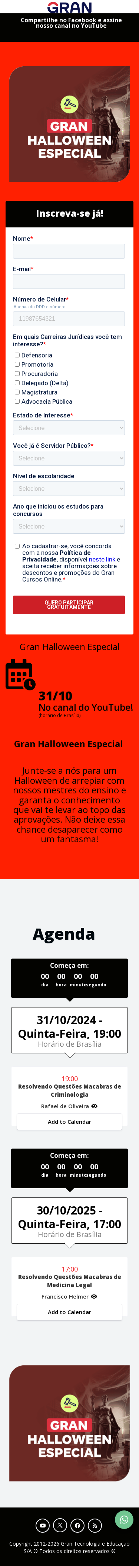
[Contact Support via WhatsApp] (124, 1519)
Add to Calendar (69, 1121)
